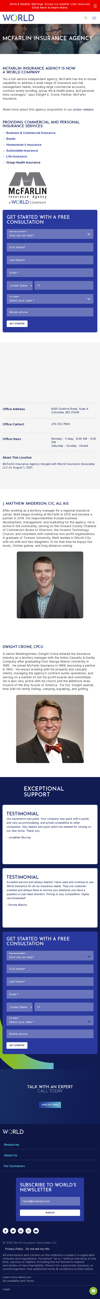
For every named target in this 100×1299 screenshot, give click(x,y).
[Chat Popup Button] (93, 1291)
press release (83, 109)
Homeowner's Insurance (23, 144)
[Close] (95, 6)
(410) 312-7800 (50, 1104)
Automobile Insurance (22, 150)
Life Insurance (16, 156)
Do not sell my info (38, 1249)
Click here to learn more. (50, 7)
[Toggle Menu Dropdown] (50, 1144)
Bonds (10, 138)
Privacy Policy (14, 1249)
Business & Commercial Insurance (30, 133)
